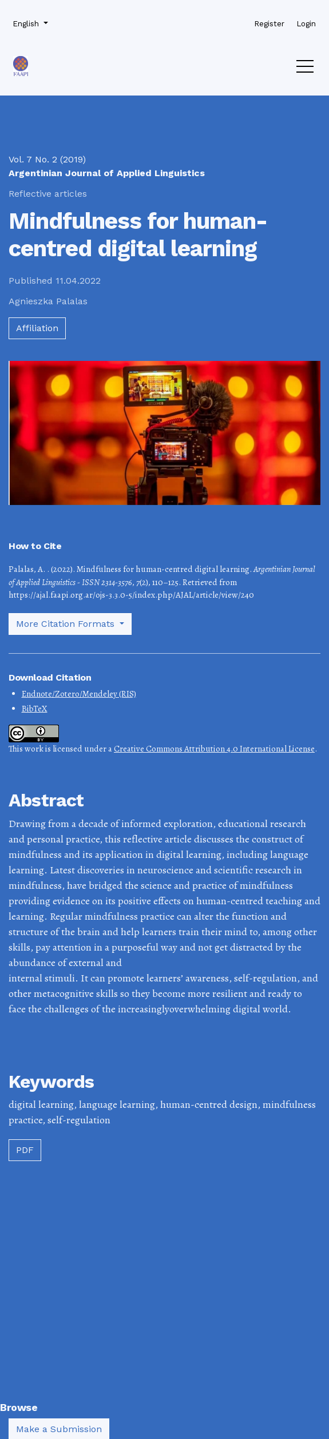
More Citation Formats (66, 623)
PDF (25, 1149)
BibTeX (34, 708)
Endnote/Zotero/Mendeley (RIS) (79, 693)
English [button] (29, 23)
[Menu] (305, 69)
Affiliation (37, 328)
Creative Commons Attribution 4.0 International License (214, 748)
